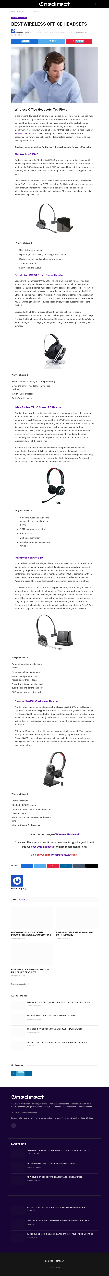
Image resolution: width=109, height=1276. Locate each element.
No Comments (81, 32)
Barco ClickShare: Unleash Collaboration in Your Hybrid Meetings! (60, 1234)
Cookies (49, 1261)
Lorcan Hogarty (24, 32)
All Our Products (19, 18)
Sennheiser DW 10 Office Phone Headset (40, 275)
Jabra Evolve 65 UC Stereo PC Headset (39, 407)
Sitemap (60, 1261)
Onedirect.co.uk (60, 854)
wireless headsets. (23, 133)
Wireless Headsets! (67, 834)
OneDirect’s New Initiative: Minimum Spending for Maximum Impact (59, 1221)
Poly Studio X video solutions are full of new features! (30, 970)
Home (13, 11)
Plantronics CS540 (26, 154)
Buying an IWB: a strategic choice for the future (75, 933)
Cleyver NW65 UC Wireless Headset (37, 701)
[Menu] (14, 4)
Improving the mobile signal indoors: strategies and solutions (31, 933)
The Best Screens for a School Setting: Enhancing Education (57, 1042)
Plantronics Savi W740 (29, 557)
